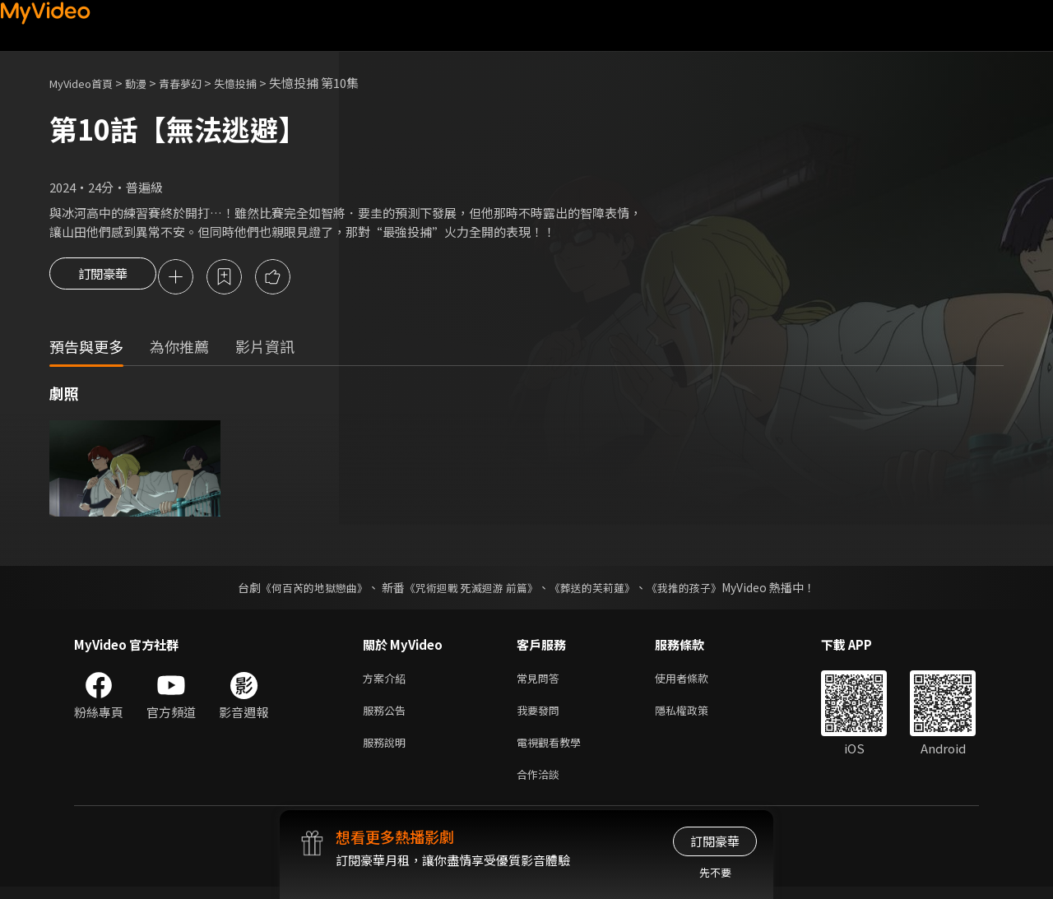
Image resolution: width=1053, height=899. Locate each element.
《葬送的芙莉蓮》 (599, 590)
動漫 (149, 82)
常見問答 (541, 681)
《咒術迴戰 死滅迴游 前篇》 (469, 590)
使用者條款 (695, 681)
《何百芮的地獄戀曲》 (303, 590)
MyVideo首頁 (86, 82)
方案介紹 (387, 681)
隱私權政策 (695, 716)
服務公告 (387, 716)
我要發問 (541, 716)
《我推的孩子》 (696, 590)
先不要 (715, 872)
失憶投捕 (260, 82)
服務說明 (387, 750)
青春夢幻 (198, 82)
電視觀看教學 (554, 750)
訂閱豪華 (102, 278)
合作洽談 (541, 785)
